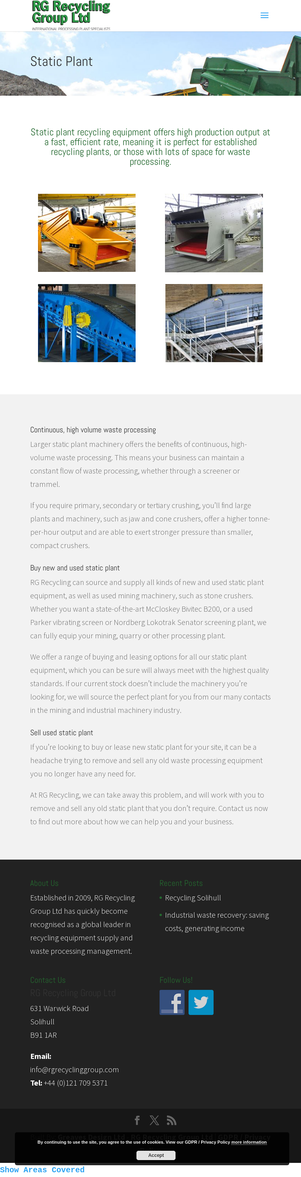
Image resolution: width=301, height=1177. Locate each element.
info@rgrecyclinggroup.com (74, 1069)
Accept (156, 1155)
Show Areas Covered (42, 1170)
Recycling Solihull (193, 897)
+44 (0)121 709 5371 (76, 1083)
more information (249, 1142)
